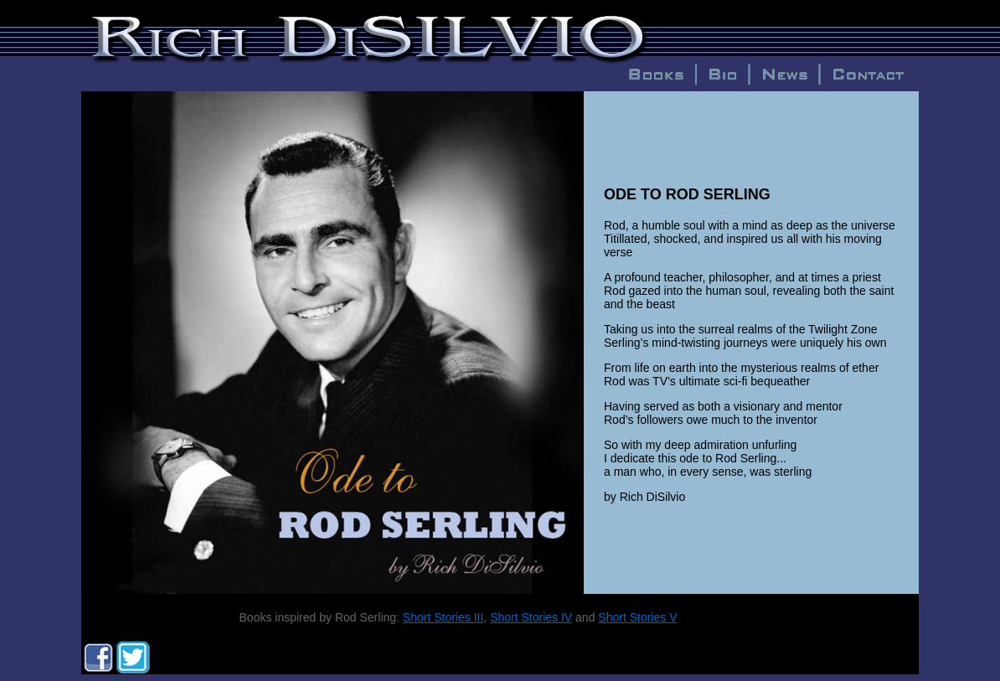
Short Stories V (637, 617)
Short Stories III (443, 617)
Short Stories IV (531, 617)
